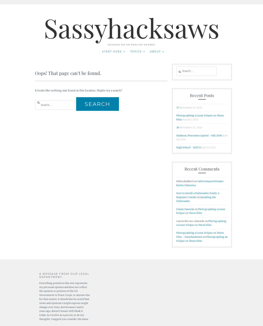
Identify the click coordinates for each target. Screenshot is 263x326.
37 (177, 107)
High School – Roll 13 (188, 147)
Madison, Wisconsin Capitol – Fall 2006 (199, 135)
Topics (136, 51)
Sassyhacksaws (131, 27)
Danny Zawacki (185, 209)
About (155, 51)
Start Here (112, 51)
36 (177, 127)
